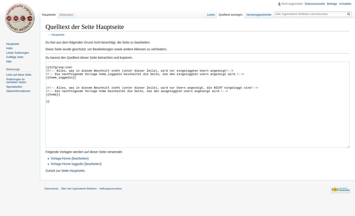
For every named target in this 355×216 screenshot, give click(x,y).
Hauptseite (58, 34)
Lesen (211, 14)
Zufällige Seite (14, 57)
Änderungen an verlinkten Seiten (16, 81)
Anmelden (345, 3)
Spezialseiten (14, 86)
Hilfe (9, 61)
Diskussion (66, 14)
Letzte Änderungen (17, 52)
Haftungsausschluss (110, 205)
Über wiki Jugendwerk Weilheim (79, 205)
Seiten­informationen (18, 91)
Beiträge (332, 3)
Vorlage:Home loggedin (67, 181)
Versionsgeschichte (258, 14)
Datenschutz (51, 205)
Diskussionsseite (315, 3)
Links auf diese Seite (18, 74)
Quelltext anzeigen (231, 14)
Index (9, 48)
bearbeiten (80, 175)
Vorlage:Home (60, 175)
